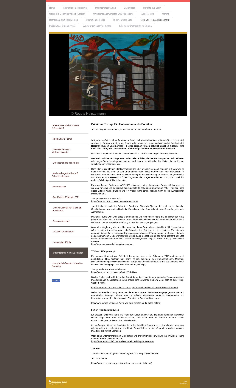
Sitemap (64, 382)
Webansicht (183, 383)
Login (185, 381)
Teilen (55, 281)
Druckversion (55, 382)
